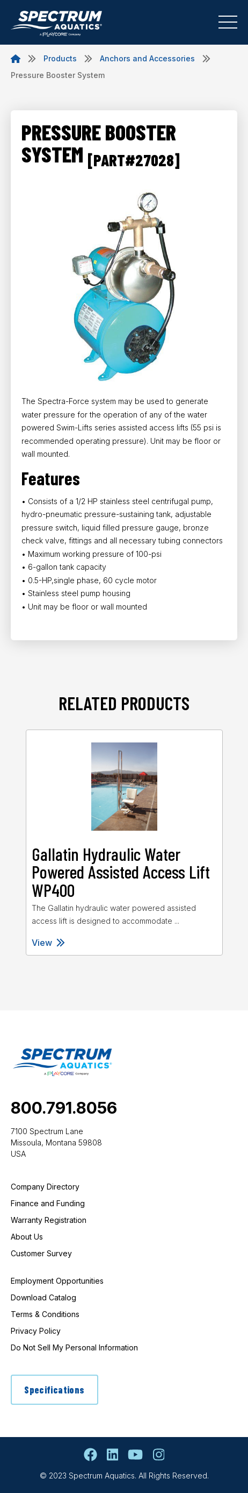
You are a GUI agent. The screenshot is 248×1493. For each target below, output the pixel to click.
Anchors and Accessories (147, 58)
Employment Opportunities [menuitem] (57, 1280)
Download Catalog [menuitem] (43, 1297)
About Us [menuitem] (27, 1236)
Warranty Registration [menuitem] (48, 1220)
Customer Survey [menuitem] (41, 1253)
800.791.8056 (64, 1107)
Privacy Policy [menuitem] (36, 1330)
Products (60, 58)
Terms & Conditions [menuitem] (45, 1314)
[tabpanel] (124, 843)
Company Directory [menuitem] (45, 1186)
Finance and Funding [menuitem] (48, 1203)
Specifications (54, 1390)
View (48, 942)
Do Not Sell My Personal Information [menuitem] (74, 1347)
